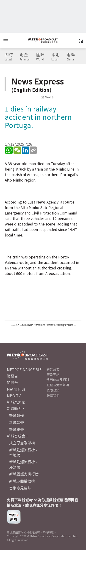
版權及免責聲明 (58, 385)
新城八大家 (16, 402)
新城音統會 (16, 436)
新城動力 (14, 408)
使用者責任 (70, 324)
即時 (9, 56)
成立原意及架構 (22, 442)
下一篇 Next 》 (45, 97)
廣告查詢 (53, 374)
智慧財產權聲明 (55, 324)
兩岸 (71, 56)
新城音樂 (16, 422)
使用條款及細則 (58, 379)
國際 (40, 56)
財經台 (12, 376)
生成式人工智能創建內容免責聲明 (28, 324)
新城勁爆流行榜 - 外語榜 (23, 464)
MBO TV (14, 395)
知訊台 (12, 382)
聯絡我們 (53, 395)
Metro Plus (16, 389)
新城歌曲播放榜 (22, 481)
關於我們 (53, 369)
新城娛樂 (16, 429)
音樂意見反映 (20, 488)
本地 (55, 56)
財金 (24, 56)
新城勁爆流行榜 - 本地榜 (23, 452)
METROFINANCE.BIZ (24, 369)
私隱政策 (53, 390)
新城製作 (16, 415)
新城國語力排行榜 (24, 474)
